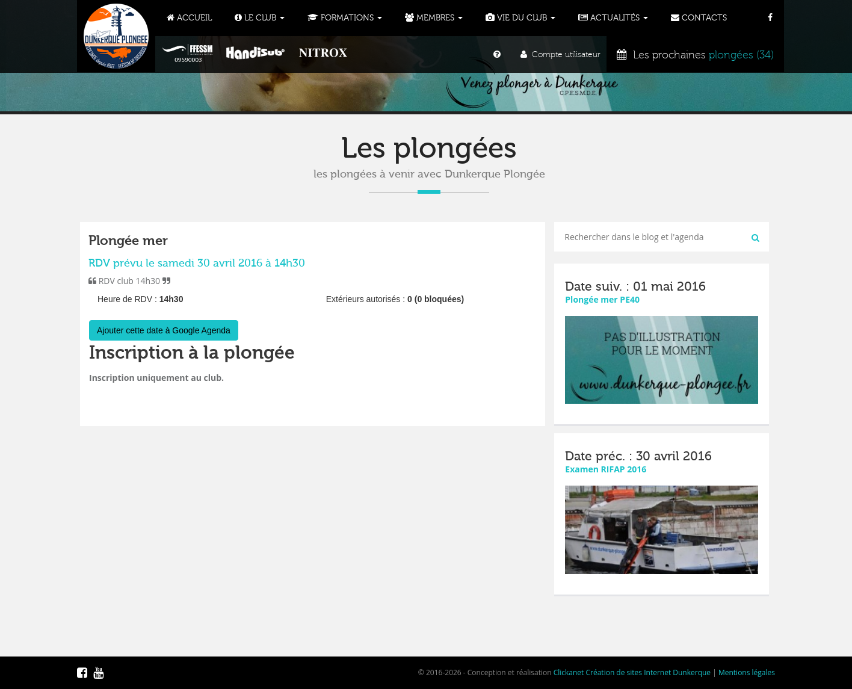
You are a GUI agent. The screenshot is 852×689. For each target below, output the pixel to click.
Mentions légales (746, 672)
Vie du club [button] (520, 18)
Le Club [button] (260, 18)
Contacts (699, 18)
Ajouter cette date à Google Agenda (163, 330)
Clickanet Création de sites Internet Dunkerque (632, 672)
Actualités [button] (613, 18)
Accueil (189, 18)
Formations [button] (344, 18)
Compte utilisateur (560, 55)
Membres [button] (434, 18)
